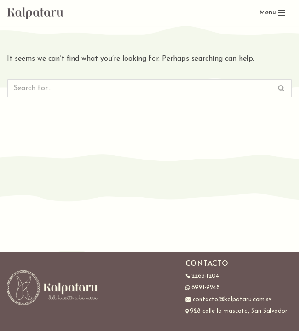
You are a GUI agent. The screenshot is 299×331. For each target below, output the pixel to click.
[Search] (139, 88)
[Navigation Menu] (272, 13)
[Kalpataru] (35, 12)
